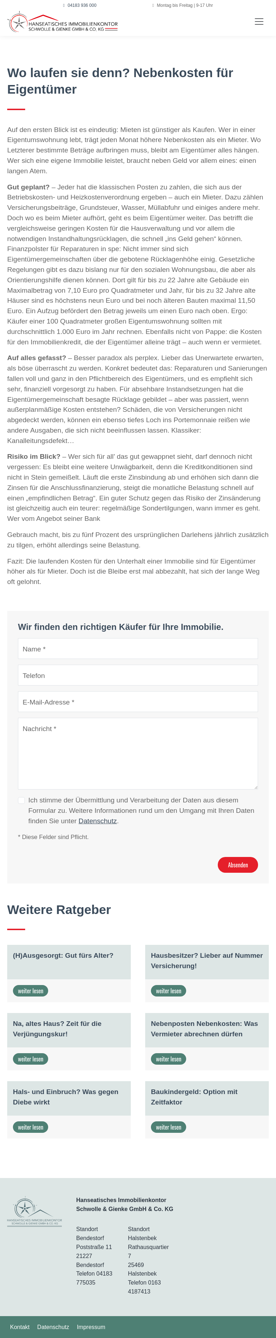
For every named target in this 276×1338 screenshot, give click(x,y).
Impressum (91, 1327)
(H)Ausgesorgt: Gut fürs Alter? (63, 955)
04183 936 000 (80, 5)
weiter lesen (30, 990)
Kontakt (19, 1327)
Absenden (238, 865)
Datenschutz (98, 821)
